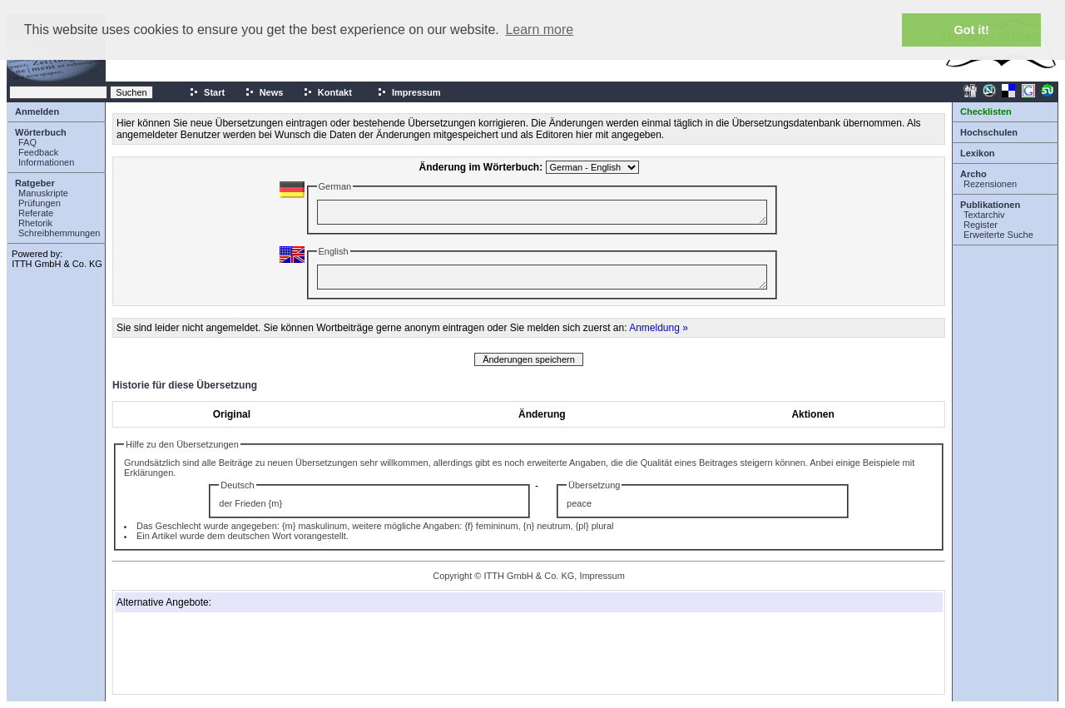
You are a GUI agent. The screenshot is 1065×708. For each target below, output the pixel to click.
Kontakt (327, 92)
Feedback (38, 152)
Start (207, 92)
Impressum (409, 92)
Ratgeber (35, 183)
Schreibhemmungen (59, 233)
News (264, 92)
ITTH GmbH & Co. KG (57, 264)
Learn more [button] (539, 29)
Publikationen (990, 205)
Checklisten (986, 111)
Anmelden (37, 111)
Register (980, 225)
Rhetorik (35, 223)
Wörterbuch (41, 132)
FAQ (27, 142)
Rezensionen (990, 184)
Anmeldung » (658, 328)
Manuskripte (43, 193)
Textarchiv (984, 215)
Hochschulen (989, 132)
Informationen (46, 162)
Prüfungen (39, 203)
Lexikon (977, 153)
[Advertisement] (199, 653)
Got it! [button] (971, 30)
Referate (35, 213)
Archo (973, 174)
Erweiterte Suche (998, 235)
